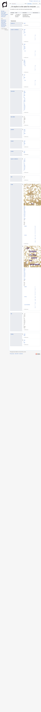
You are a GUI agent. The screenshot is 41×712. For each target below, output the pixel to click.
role (25, 65)
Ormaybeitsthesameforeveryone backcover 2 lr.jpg (24, 212)
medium (12, 141)
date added (13, 116)
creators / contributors (14, 29)
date (11, 176)
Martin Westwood (24, 47)
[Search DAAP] (36, 3)
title (11, 313)
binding (12, 334)
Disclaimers (21, 353)
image (12, 184)
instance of (13, 23)
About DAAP (17, 353)
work (24, 23)
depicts (25, 226)
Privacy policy (12, 353)
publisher (12, 129)
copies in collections (14, 158)
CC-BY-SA (35, 238)
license (25, 235)
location (12, 151)
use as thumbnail (27, 304)
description (13, 91)
